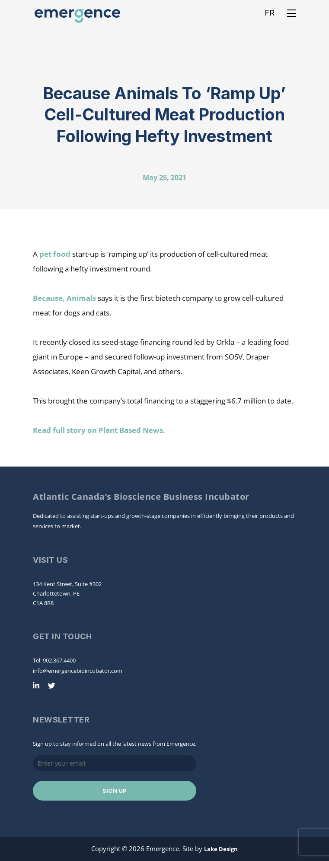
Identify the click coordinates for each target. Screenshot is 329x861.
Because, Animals (64, 298)
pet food (54, 254)
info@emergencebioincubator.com (77, 671)
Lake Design (221, 849)
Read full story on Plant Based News (98, 430)
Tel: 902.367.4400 (54, 660)
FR (270, 12)
